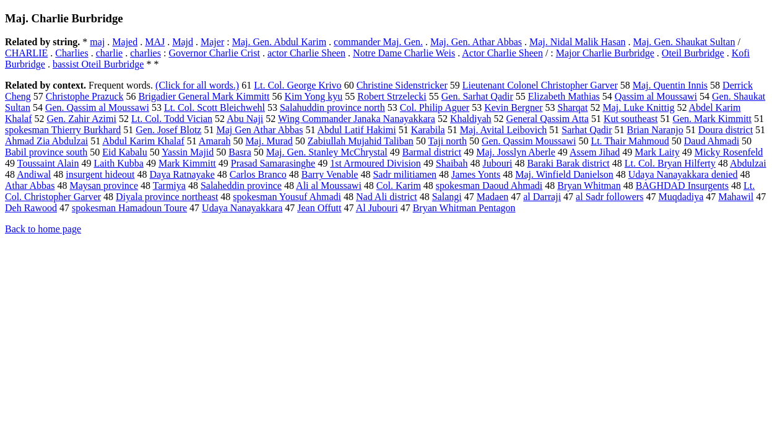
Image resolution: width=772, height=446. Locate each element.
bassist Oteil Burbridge (98, 64)
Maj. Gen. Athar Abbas (476, 42)
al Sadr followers (609, 196)
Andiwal (34, 174)
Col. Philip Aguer (434, 107)
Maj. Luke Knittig (638, 107)
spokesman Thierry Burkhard (63, 130)
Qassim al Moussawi (656, 96)
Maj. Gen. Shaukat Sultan (684, 42)
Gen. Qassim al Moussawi (97, 107)
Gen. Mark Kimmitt (712, 118)
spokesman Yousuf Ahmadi (287, 196)
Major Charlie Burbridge (605, 53)
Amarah (215, 141)
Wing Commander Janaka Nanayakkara (356, 118)
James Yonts (475, 174)
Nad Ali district (386, 196)
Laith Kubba (118, 163)
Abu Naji (245, 118)
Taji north (447, 141)
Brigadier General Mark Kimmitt (204, 96)
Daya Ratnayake (181, 174)
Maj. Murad (268, 141)
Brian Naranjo (655, 130)
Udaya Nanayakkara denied (683, 174)
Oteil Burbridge (693, 53)
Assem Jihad (595, 152)
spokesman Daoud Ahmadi (489, 185)
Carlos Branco (258, 174)
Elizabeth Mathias (564, 96)
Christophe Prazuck (85, 96)
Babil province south (46, 152)
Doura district (725, 130)
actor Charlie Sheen (306, 53)
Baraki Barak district (568, 163)
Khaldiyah (471, 118)
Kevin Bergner (513, 107)
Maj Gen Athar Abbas (259, 130)
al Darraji (542, 196)
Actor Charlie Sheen (502, 53)
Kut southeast (631, 118)
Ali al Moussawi (329, 185)
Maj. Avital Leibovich (503, 130)
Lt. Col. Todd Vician (171, 118)
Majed (124, 42)
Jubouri (497, 163)
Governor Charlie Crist (214, 53)
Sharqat (573, 107)
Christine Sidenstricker (402, 85)
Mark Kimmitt (187, 163)
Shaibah (452, 163)
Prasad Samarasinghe (273, 163)
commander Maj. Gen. (378, 42)
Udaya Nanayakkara (242, 208)
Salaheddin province (241, 185)
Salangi (447, 196)
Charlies (71, 53)
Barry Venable (329, 174)
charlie (109, 53)
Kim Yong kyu (313, 96)
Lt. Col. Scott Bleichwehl (214, 107)
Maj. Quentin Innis (670, 85)
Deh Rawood (31, 208)
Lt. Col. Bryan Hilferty (670, 163)
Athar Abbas (29, 185)
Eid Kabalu (124, 152)
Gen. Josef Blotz (168, 130)
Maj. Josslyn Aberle (515, 152)
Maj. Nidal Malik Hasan (577, 42)
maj (97, 42)
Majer (212, 42)
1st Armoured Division (375, 163)
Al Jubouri (377, 208)
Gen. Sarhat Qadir (477, 96)
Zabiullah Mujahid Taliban (361, 141)
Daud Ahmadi (711, 141)
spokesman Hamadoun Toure (129, 208)
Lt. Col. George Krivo (297, 85)
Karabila (428, 130)
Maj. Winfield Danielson (564, 174)
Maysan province (103, 185)
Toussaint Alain (48, 163)
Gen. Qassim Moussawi (529, 141)
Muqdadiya (680, 196)
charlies (145, 53)
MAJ (155, 42)
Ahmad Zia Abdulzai (46, 141)
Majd (182, 42)
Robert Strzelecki (392, 96)
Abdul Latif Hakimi (357, 130)
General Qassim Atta (547, 118)
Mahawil (735, 196)
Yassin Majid (188, 152)
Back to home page (43, 229)
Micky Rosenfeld (729, 152)
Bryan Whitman (588, 185)
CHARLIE (26, 53)
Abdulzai (748, 163)
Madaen (493, 196)
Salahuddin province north (332, 107)
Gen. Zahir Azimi (81, 118)
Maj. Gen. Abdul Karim (279, 42)
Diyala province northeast (167, 196)
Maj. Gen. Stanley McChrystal (327, 152)
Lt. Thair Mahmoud (630, 141)
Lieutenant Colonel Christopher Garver (540, 85)
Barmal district (432, 152)
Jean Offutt (319, 208)
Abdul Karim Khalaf (143, 141)
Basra (239, 152)
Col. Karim (398, 185)
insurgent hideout (100, 174)
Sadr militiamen (404, 174)
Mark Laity (657, 152)
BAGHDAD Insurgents (682, 185)
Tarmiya (169, 185)
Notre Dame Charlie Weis (404, 53)
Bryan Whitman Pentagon (464, 208)
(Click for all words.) (197, 85)
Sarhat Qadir (587, 130)
